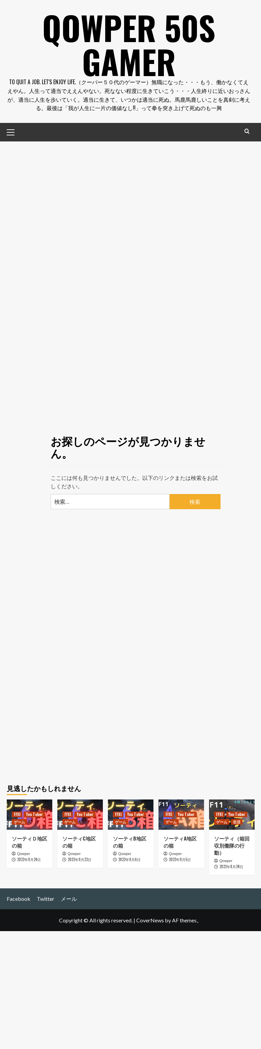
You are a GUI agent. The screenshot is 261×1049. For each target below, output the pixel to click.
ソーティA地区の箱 (180, 841)
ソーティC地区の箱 (79, 841)
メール (69, 898)
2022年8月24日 (231, 866)
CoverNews (150, 919)
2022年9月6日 (129, 859)
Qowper (23, 853)
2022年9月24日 (29, 859)
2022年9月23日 (79, 859)
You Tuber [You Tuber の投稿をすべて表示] (34, 813)
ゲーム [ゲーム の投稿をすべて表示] (19, 821)
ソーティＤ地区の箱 (29, 841)
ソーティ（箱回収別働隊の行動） (232, 844)
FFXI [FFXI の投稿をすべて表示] (17, 813)
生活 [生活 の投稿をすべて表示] (236, 821)
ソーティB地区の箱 (129, 841)
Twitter (45, 898)
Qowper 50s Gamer (129, 44)
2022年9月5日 (180, 859)
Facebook (18, 898)
